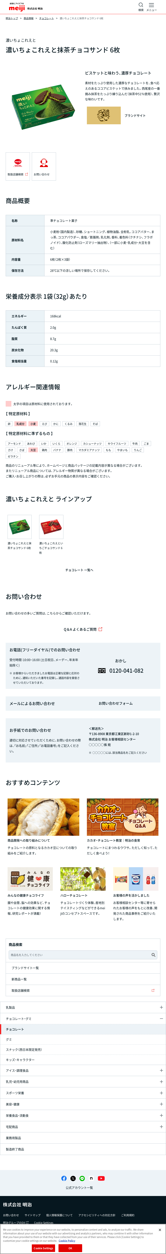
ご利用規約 (127, 1215)
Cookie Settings (43, 1222)
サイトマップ (33, 1215)
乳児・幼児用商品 (17, 1081)
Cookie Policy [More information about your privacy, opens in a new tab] (67, 1240)
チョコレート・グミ (19, 1018)
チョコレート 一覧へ (79, 570)
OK (70, 1248)
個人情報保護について (59, 1215)
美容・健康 (12, 1104)
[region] (83, 1239)
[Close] (160, 1230)
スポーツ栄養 (15, 1093)
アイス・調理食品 (17, 1070)
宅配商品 (12, 1126)
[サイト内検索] (141, 7)
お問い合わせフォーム (116, 703)
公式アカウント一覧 (79, 1187)
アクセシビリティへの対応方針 (96, 1215)
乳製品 (10, 1007)
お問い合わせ (11, 1215)
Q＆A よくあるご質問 (83, 629)
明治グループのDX (15, 1222)
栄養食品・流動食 (17, 1115)
